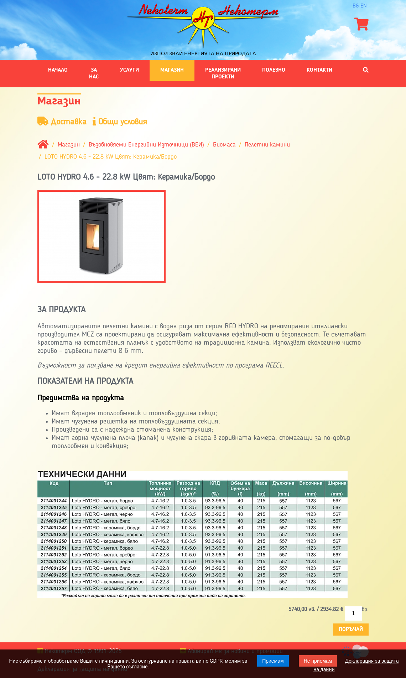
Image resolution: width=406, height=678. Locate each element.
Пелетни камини (267, 145)
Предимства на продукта (80, 398)
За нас (94, 73)
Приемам (273, 661)
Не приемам (318, 661)
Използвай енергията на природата (203, 53)
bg (356, 6)
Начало (58, 70)
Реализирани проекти (223, 73)
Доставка (62, 122)
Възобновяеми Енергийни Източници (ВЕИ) (146, 145)
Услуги (129, 70)
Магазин (172, 70)
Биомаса (224, 145)
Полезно (273, 70)
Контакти (319, 70)
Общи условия (120, 122)
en (363, 6)
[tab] (203, 398)
